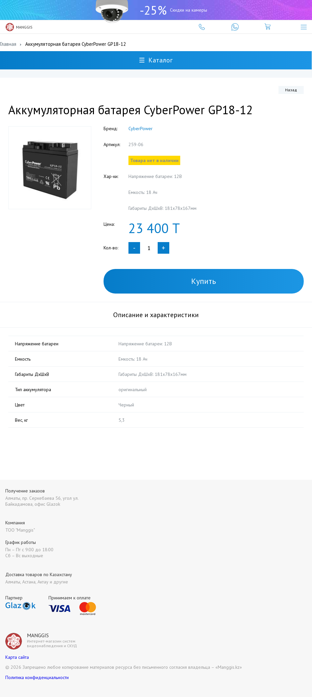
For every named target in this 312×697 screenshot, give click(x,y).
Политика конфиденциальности (37, 677)
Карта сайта (17, 657)
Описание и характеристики (156, 314)
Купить (203, 281)
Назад (291, 89)
